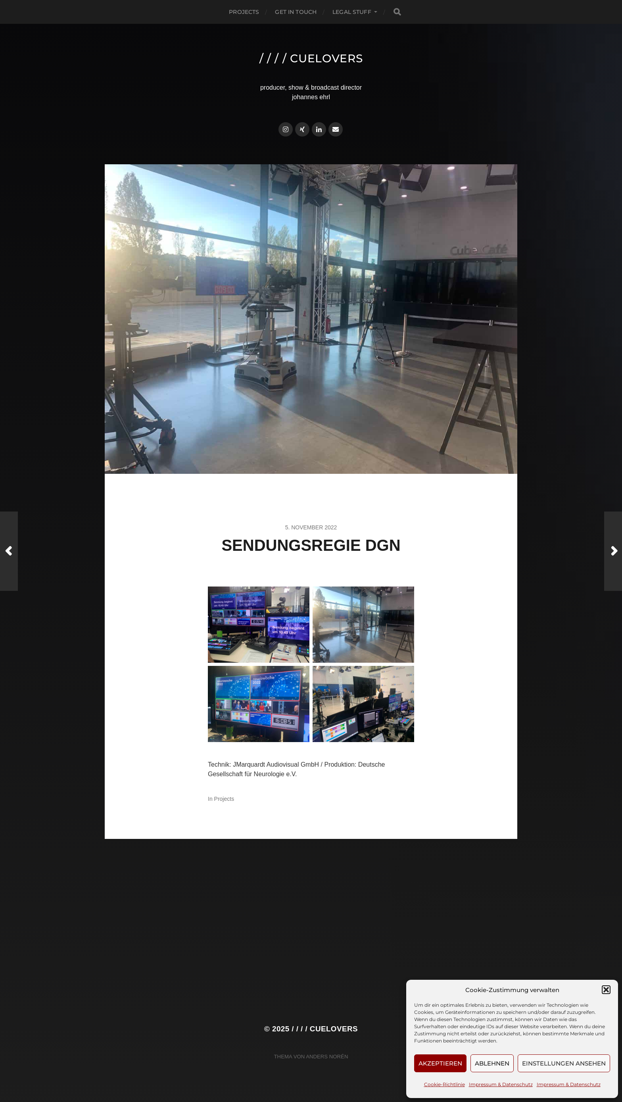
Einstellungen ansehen (564, 1063)
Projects (244, 11)
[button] (606, 990)
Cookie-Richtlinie (444, 1084)
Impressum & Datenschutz (501, 1084)
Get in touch (296, 11)
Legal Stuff (351, 11)
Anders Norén (327, 1057)
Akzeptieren (440, 1063)
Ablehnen (492, 1063)
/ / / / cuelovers (311, 58)
